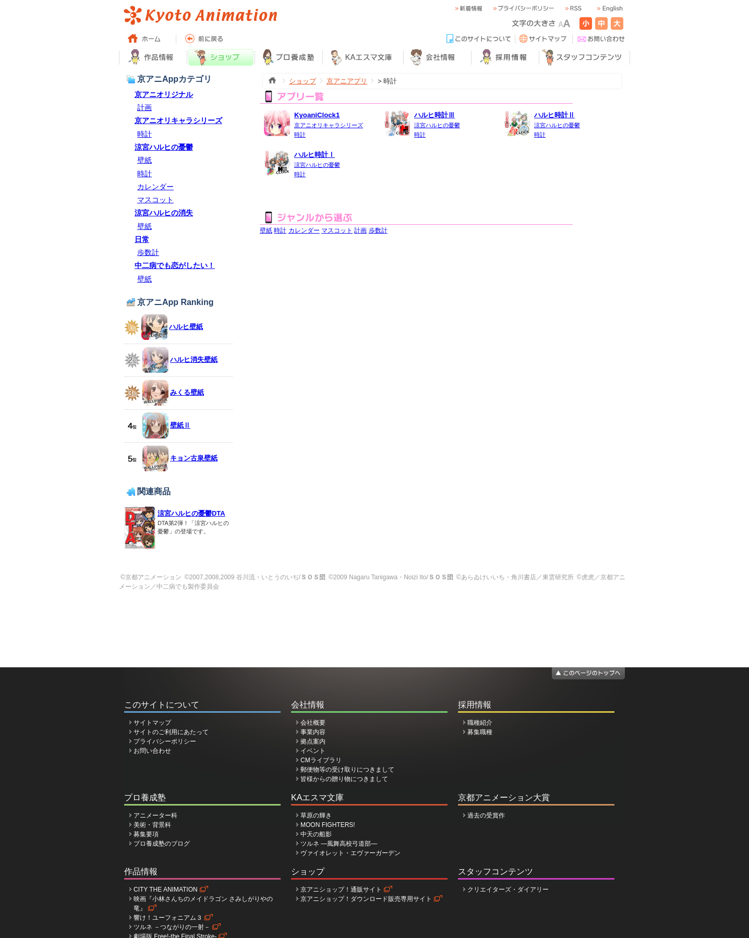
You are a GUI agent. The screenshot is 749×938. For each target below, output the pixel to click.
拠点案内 (312, 741)
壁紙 (144, 160)
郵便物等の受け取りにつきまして (347, 769)
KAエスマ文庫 (317, 797)
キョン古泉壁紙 (194, 458)
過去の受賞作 (486, 815)
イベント (312, 750)
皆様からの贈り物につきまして (344, 779)
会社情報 (307, 704)
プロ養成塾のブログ (162, 843)
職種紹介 (479, 722)
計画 (144, 107)
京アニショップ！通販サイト (341, 889)
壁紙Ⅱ (180, 425)
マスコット (155, 200)
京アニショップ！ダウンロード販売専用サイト (366, 899)
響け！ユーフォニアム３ (168, 917)
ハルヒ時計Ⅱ (554, 115)
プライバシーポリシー (165, 741)
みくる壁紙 (187, 392)
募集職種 (479, 732)
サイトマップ (152, 722)
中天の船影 (316, 834)
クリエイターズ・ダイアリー (508, 889)
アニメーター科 (155, 815)
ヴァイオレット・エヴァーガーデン (350, 853)
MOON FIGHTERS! (327, 825)
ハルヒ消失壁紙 (194, 359)
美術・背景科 (152, 825)
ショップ (302, 81)
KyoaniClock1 (317, 115)
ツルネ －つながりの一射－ (172, 927)
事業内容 (312, 732)
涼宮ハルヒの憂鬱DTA (191, 513)
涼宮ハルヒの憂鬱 (164, 147)
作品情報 (141, 871)
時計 (144, 134)
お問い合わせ (152, 750)
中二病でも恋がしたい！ (175, 265)
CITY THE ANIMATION (166, 889)
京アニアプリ (347, 81)
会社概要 (312, 722)
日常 (142, 239)
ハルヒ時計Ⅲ (434, 115)
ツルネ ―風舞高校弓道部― (338, 843)
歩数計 (148, 252)
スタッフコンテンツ (495, 871)
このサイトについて (161, 704)
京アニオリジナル (164, 94)
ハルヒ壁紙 (186, 327)
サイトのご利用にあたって (171, 732)
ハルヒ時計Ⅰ (314, 155)
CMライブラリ (321, 760)
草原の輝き (316, 815)
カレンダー (155, 186)
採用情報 (474, 704)
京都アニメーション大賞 (504, 797)
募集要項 (146, 834)
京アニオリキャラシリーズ (178, 120)
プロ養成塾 (145, 797)
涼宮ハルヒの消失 (164, 213)
